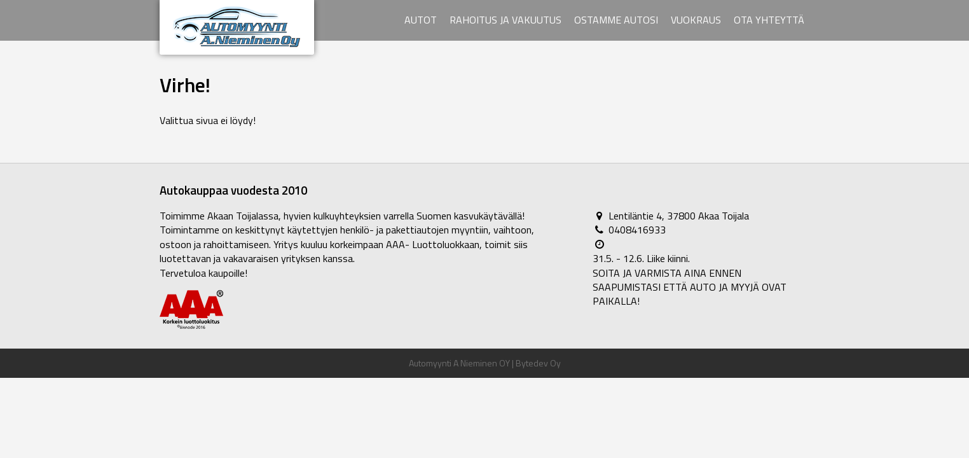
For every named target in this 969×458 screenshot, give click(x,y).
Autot (420, 19)
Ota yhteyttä (769, 19)
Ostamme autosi (616, 19)
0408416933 (637, 229)
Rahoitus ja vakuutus (505, 19)
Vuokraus (696, 19)
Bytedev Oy (538, 363)
